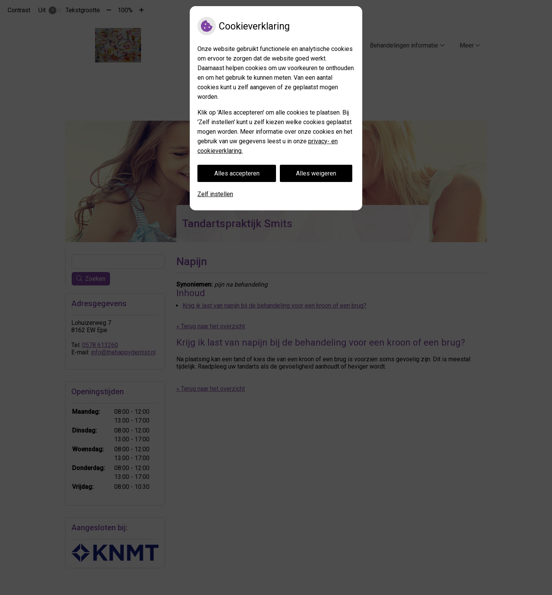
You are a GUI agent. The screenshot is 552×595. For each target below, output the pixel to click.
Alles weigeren (316, 173)
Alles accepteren (237, 173)
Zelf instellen (215, 194)
